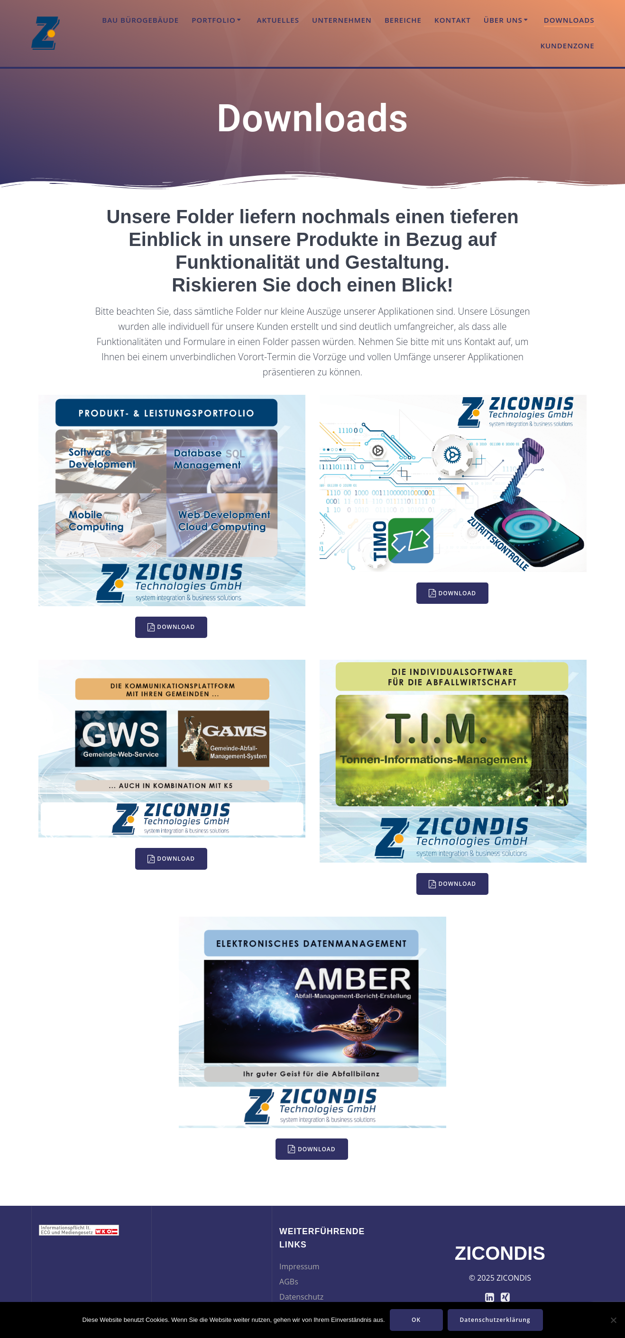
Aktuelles (278, 20)
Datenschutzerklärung (495, 1320)
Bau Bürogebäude (140, 20)
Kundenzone (567, 45)
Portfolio (213, 20)
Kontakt (452, 20)
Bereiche (403, 20)
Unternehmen (342, 20)
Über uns (503, 20)
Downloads (569, 20)
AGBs (288, 1281)
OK (416, 1320)
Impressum (299, 1266)
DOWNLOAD (171, 627)
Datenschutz (301, 1297)
